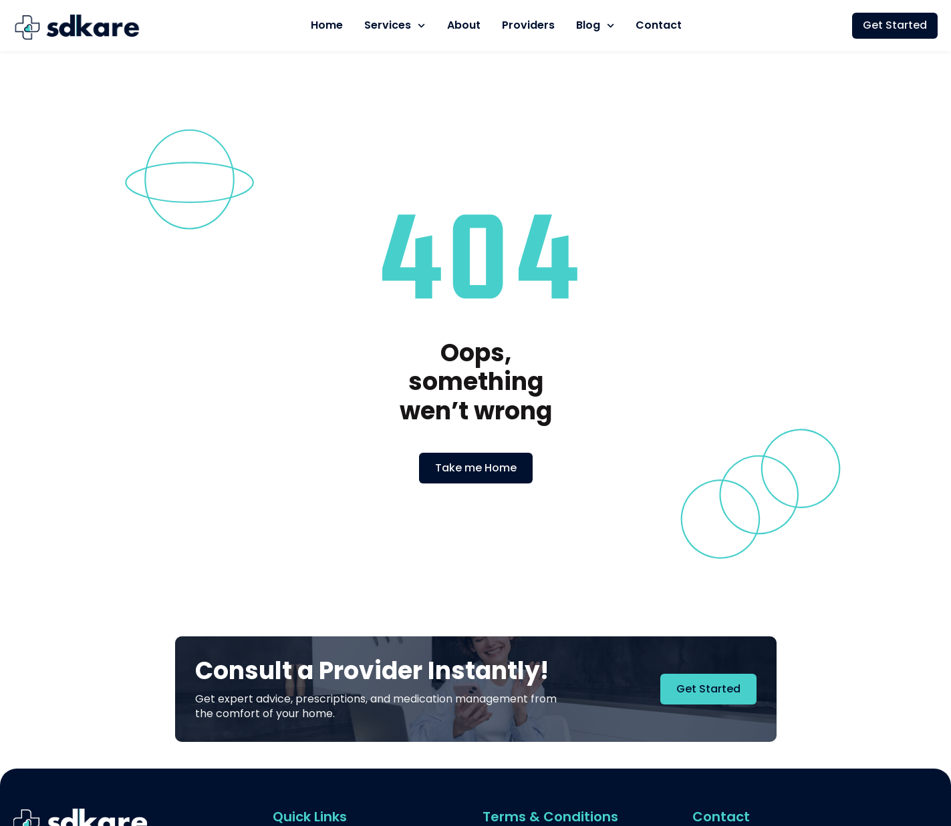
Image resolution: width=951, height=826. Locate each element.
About (464, 25)
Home (327, 25)
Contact (659, 25)
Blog (595, 25)
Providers (528, 25)
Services (394, 25)
